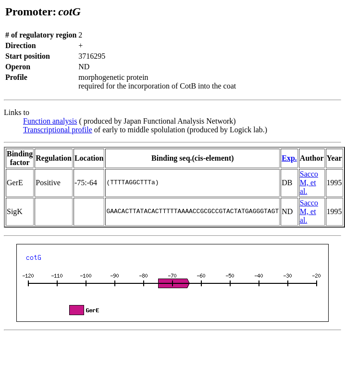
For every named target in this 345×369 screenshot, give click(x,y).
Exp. (289, 158)
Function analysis (50, 121)
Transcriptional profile (57, 130)
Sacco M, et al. (309, 182)
